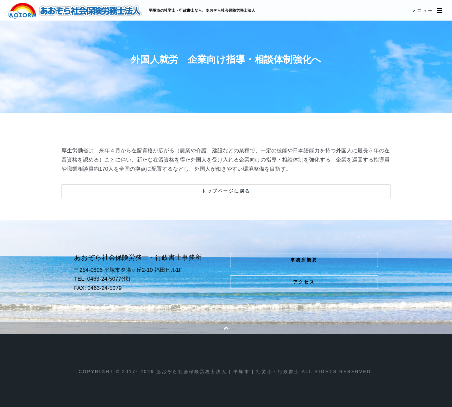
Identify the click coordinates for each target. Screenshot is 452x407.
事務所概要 (304, 259)
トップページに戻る (226, 191)
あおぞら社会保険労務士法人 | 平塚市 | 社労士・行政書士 (75, 11)
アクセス (304, 281)
